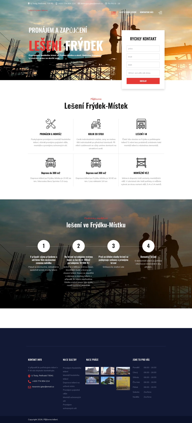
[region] (96, 40)
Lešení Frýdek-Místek (38, 10)
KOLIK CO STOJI (96, 134)
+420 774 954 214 (66, 3)
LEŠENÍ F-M (141, 134)
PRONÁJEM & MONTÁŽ (50, 134)
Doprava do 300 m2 (50, 173)
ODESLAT (143, 80)
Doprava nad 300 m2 (96, 173)
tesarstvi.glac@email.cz (92, 3)
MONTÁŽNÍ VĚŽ (141, 173)
